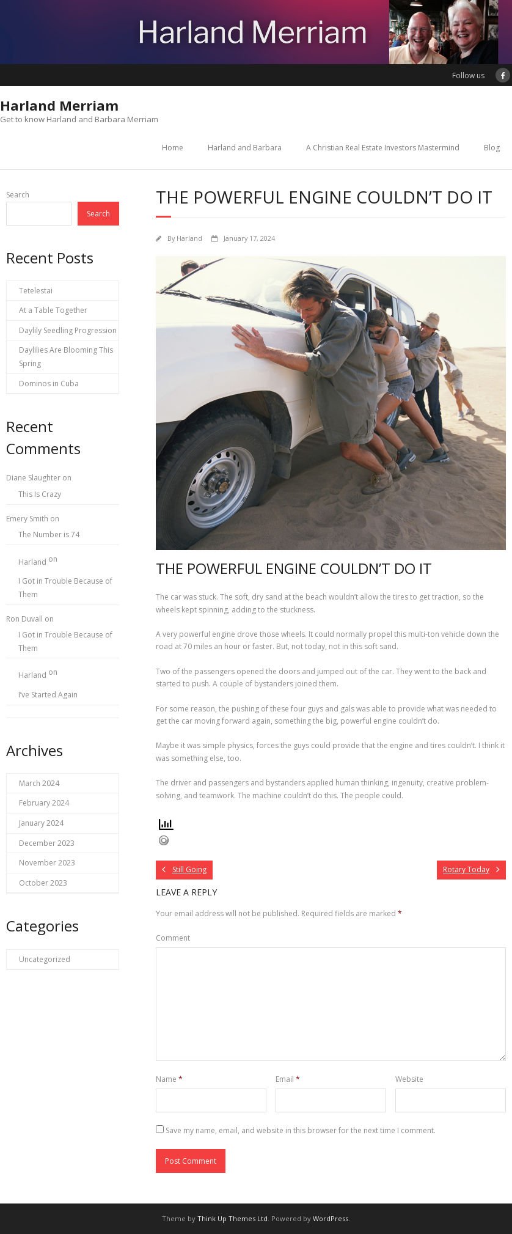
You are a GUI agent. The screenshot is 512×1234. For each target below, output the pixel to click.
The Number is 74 (48, 534)
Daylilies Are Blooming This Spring (66, 357)
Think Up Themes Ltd (232, 1218)
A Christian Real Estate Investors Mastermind (382, 147)
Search (17, 194)
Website (409, 1079)
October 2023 (43, 883)
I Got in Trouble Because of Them (65, 588)
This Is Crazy (39, 494)
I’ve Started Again (48, 694)
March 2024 (39, 783)
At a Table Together (53, 310)
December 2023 (47, 843)
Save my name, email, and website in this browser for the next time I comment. (301, 1130)
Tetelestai (36, 290)
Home (172, 147)
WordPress (330, 1218)
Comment (173, 938)
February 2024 (44, 803)
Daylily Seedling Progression (68, 330)
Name (169, 1079)
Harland (189, 238)
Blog (492, 147)
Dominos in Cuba (49, 383)
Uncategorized (44, 959)
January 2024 (41, 823)
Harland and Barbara (245, 147)
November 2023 (47, 863)
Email (288, 1079)
